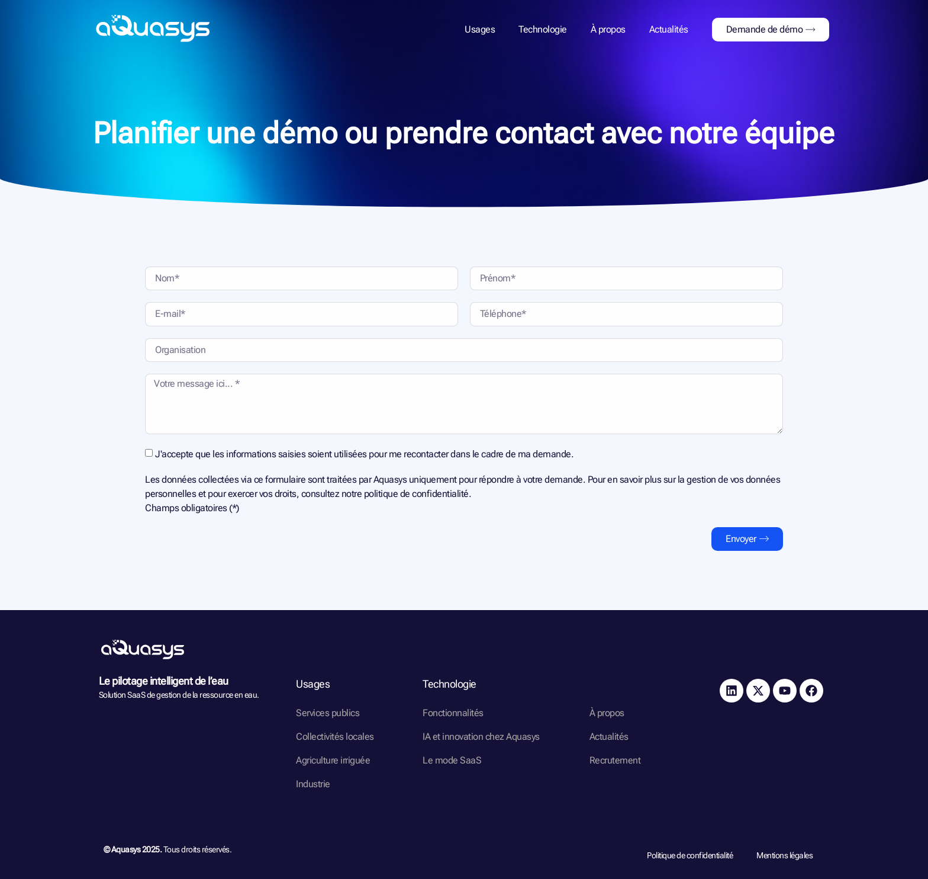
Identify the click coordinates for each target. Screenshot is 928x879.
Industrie (313, 784)
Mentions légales (784, 855)
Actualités (668, 29)
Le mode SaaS (452, 760)
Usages (480, 29)
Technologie (542, 29)
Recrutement (615, 760)
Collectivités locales (335, 736)
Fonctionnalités (453, 712)
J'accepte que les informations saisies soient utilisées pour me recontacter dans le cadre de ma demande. (364, 454)
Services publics (327, 712)
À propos (608, 29)
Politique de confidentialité (690, 855)
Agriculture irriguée (333, 760)
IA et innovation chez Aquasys (481, 736)
